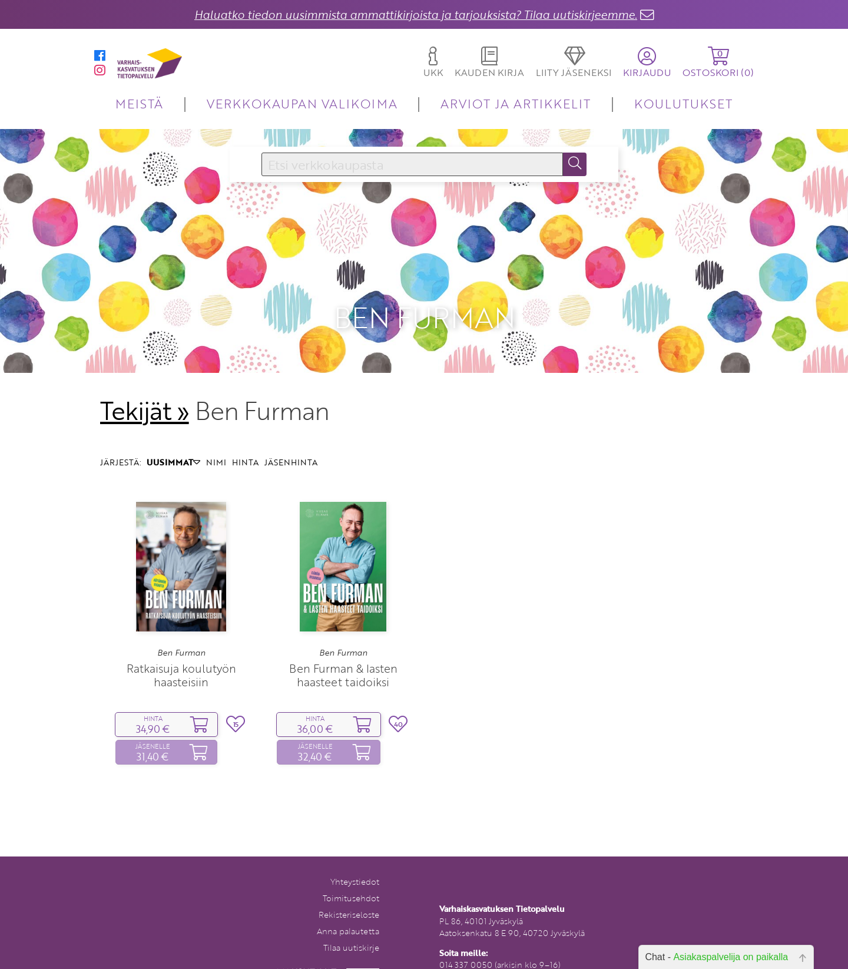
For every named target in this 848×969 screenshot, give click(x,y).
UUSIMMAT (173, 438)
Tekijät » (144, 386)
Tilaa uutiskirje (351, 923)
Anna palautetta (348, 907)
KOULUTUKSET (683, 103)
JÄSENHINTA (290, 438)
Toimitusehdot (351, 874)
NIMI (216, 438)
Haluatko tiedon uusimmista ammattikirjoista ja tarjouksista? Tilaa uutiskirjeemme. (415, 14)
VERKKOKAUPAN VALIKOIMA (302, 103)
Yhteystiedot (354, 857)
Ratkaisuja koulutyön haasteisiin (181, 650)
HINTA (245, 438)
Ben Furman (181, 628)
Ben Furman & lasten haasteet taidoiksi (343, 650)
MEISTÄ (139, 103)
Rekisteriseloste (349, 890)
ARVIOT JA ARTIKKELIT (515, 103)
